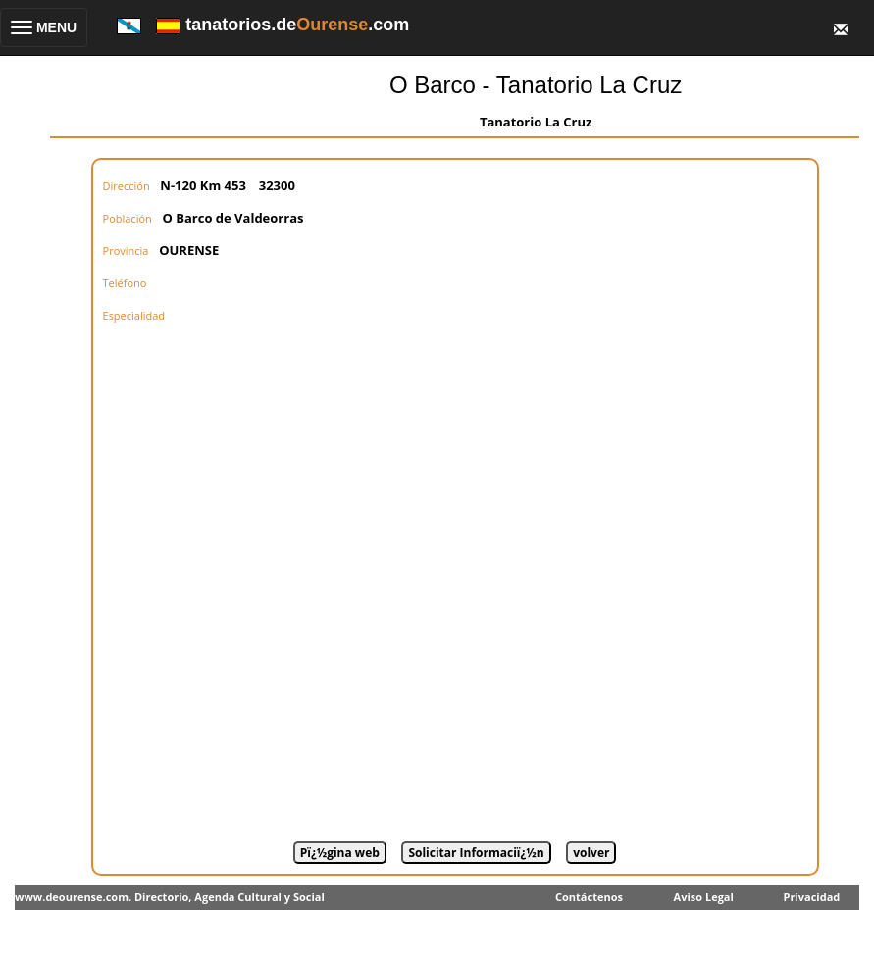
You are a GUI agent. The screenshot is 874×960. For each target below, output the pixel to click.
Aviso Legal (704, 896)
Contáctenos (589, 896)
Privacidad (812, 896)
